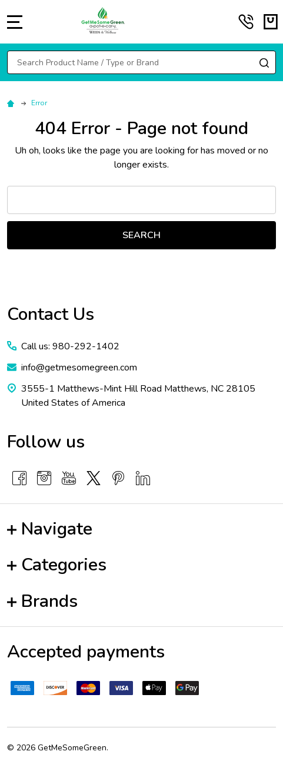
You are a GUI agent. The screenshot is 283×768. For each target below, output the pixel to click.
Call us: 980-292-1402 (70, 346)
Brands (42, 601)
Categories (56, 565)
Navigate (49, 529)
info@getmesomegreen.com (79, 367)
